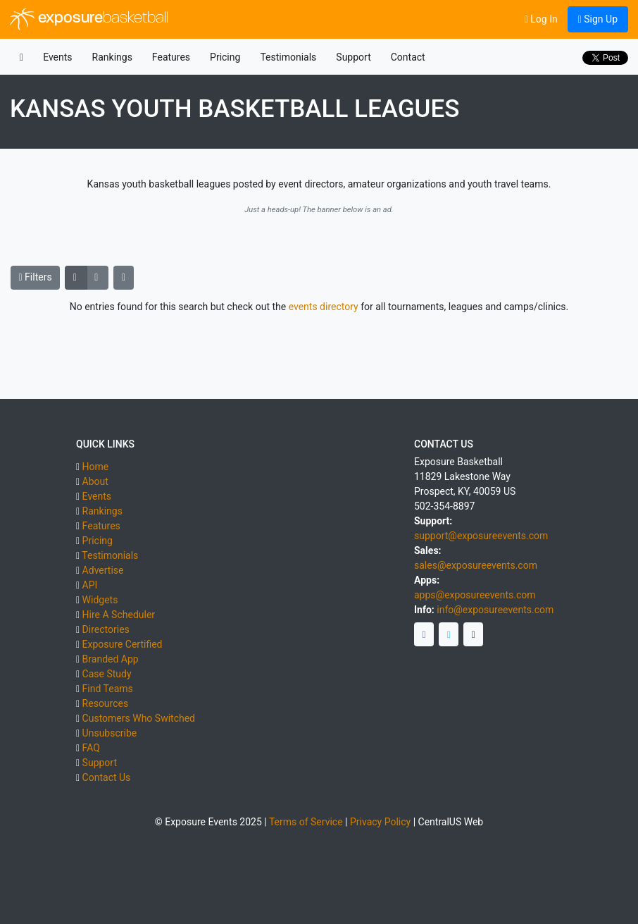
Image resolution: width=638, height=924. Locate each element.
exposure (89, 19)
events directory (323, 306)
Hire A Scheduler (118, 614)
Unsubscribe (109, 733)
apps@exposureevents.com (475, 594)
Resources (105, 703)
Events (57, 57)
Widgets (100, 599)
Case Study (107, 673)
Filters (35, 277)
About (95, 481)
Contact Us (106, 777)
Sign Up (598, 19)
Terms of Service (306, 821)
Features (171, 57)
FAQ (91, 747)
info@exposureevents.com (495, 609)
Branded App (110, 659)
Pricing (225, 57)
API (90, 585)
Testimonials (288, 57)
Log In (541, 19)
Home (95, 466)
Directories (106, 629)
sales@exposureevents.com (475, 565)
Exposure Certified (122, 644)
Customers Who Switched (138, 718)
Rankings (112, 57)
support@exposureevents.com (481, 535)
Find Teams (107, 688)
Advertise (103, 570)
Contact (408, 57)
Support (353, 57)
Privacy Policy (380, 821)
